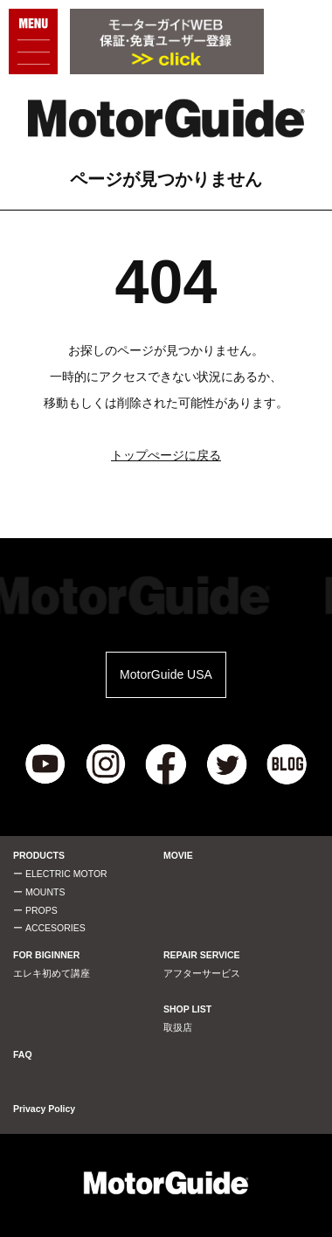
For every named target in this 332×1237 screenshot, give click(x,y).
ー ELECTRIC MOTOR (60, 873)
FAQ (22, 1054)
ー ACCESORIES (49, 928)
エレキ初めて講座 (51, 973)
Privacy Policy (44, 1108)
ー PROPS (35, 910)
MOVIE (178, 855)
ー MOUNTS (39, 892)
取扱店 (177, 1027)
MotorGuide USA (166, 674)
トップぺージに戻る (166, 455)
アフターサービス (201, 973)
